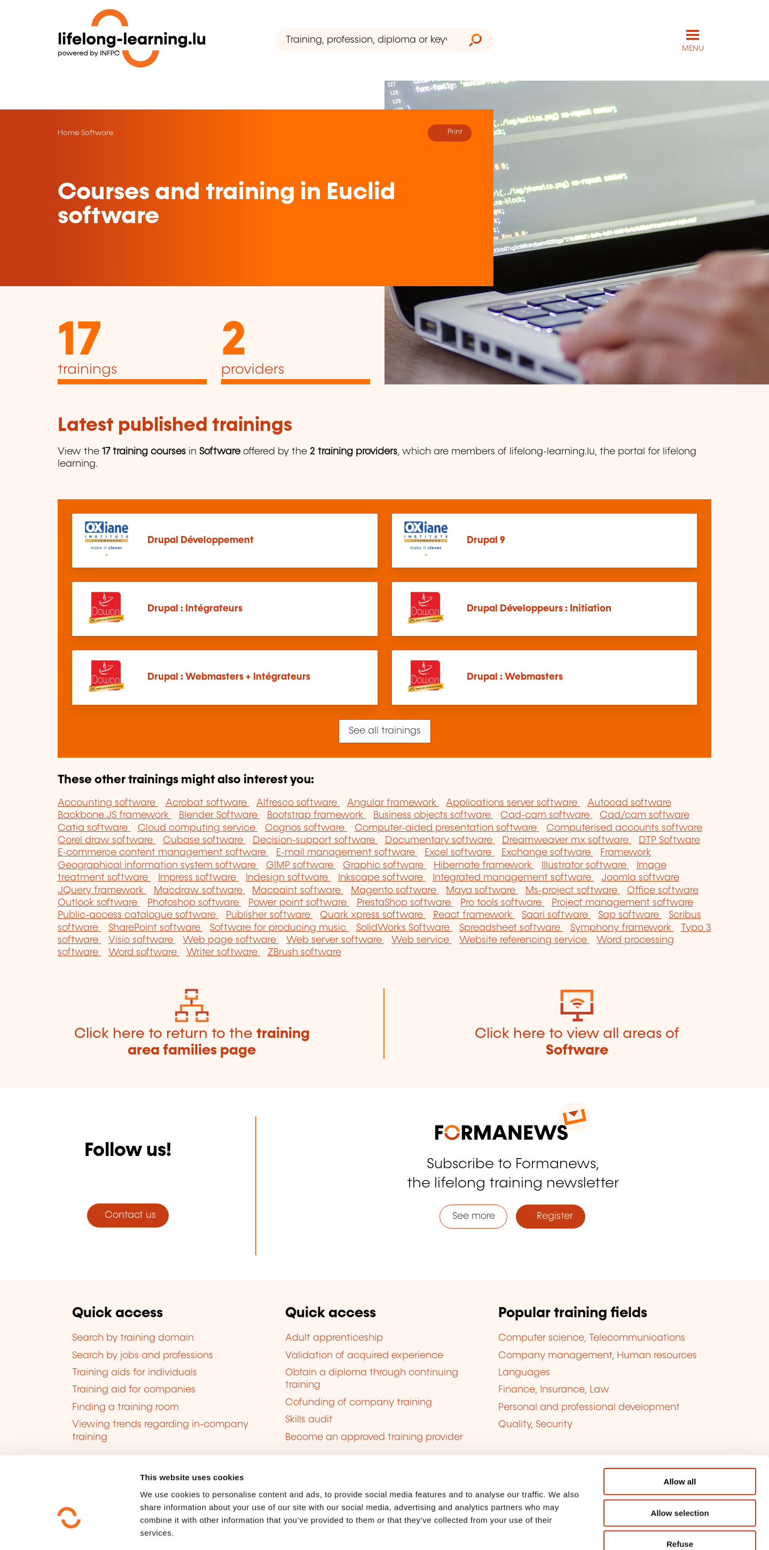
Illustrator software (585, 865)
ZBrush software (304, 952)
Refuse (679, 1481)
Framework (625, 852)
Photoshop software (194, 902)
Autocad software (629, 802)
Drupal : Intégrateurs (194, 608)
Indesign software (288, 877)
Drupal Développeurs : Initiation (539, 608)
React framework (474, 915)
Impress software (198, 877)
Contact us (127, 1214)
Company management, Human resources (597, 1355)
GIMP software (301, 865)
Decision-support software (315, 840)
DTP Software (669, 840)
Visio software (142, 940)
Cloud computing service (198, 827)
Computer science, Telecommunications (591, 1338)
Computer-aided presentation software (447, 827)
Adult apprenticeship (334, 1338)
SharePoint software (155, 927)
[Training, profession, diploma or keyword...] (366, 40)
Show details (562, 1528)
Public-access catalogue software (138, 915)
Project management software (622, 902)
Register (551, 1216)
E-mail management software (347, 852)
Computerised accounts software (624, 827)
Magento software (395, 890)
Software (97, 132)
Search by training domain (133, 1338)
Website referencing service (524, 940)
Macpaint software (297, 890)
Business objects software (433, 815)
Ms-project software (572, 890)
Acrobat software (207, 802)
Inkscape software (382, 877)
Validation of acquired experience (364, 1355)
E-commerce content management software (163, 852)
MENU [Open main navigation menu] (693, 48)
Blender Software (219, 815)
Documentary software (440, 840)
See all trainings (385, 730)
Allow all (680, 1419)
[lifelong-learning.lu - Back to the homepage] (132, 40)
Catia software (94, 827)
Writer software (223, 952)
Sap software (630, 915)
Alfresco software (298, 802)
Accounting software (108, 802)
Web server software (335, 940)
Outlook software (99, 902)
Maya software (482, 890)
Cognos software (306, 827)
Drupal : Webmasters (515, 677)
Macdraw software (199, 890)
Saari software (556, 915)
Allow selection (679, 1450)
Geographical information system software (158, 865)
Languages (524, 1372)
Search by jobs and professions (142, 1355)
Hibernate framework (484, 865)
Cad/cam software (644, 815)
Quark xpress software (373, 915)
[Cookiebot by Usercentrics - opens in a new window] (69, 1529)
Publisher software (269, 915)
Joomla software (640, 877)
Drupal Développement (200, 540)
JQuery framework (102, 890)
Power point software (298, 902)
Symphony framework (622, 927)
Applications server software (513, 802)
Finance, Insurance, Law (553, 1390)
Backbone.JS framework (114, 815)
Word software (143, 952)
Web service (421, 940)
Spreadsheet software (511, 927)
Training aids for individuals (134, 1372)
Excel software (459, 852)
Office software (663, 890)
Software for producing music (279, 927)
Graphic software (384, 865)
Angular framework (393, 802)
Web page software (231, 940)
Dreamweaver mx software (566, 840)
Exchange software (547, 852)
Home (68, 132)
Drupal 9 (486, 540)
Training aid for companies (133, 1390)
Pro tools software (502, 902)
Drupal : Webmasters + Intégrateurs (228, 677)
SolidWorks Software (404, 927)
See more (473, 1216)
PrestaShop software (405, 902)
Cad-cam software (546, 815)
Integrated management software (513, 877)
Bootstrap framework (316, 815)
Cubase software (204, 840)
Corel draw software (106, 840)
